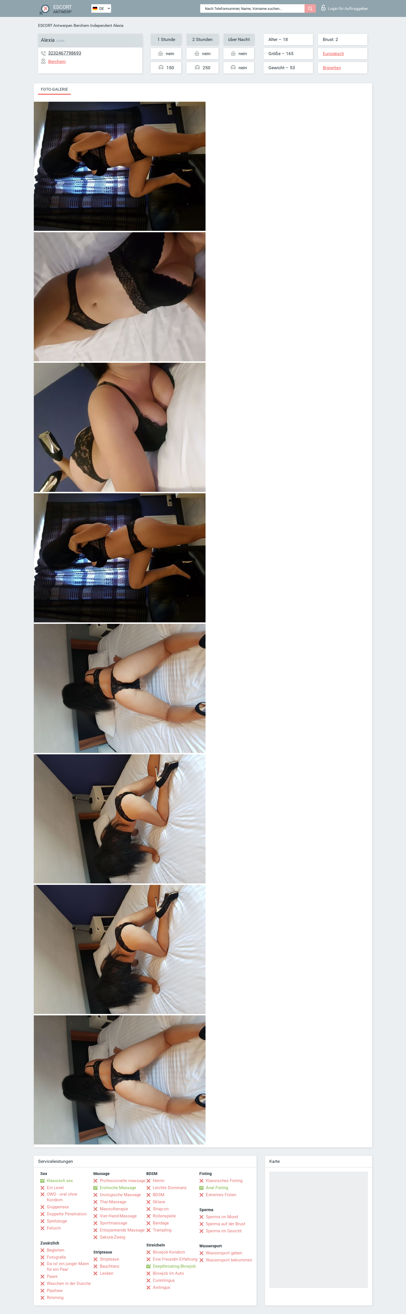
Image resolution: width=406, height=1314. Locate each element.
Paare (52, 1276)
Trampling (162, 1230)
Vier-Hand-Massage (118, 1216)
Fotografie (56, 1257)
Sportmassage (113, 1223)
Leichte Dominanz (170, 1187)
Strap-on (161, 1208)
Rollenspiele (164, 1216)
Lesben (106, 1273)
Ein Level (55, 1187)
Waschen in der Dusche (69, 1283)
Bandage (161, 1223)
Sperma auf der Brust (225, 1223)
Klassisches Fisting (224, 1180)
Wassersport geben (224, 1253)
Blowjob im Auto (168, 1273)
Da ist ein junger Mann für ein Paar (68, 1266)
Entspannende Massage (122, 1230)
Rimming (55, 1297)
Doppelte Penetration (67, 1214)
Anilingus (161, 1287)
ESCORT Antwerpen (55, 25)
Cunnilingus (164, 1280)
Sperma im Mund (222, 1216)
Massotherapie (114, 1208)
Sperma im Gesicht (224, 1230)
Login (344, 8)
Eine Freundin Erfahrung (175, 1259)
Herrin (158, 1180)
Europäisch (333, 53)
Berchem (81, 25)
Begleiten (55, 1250)
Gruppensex (58, 1206)
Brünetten (332, 67)
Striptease (109, 1259)
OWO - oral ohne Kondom (62, 1197)
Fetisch (54, 1228)
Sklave (159, 1201)
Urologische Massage (120, 1194)
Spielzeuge (57, 1221)
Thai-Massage (113, 1201)
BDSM (158, 1194)
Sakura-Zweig (112, 1237)
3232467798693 (64, 53)
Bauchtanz (109, 1266)
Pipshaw (55, 1290)
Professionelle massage (122, 1180)
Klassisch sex (60, 1180)
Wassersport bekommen (229, 1260)
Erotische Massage (118, 1187)
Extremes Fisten (221, 1194)
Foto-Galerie (54, 89)
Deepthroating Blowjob (174, 1266)
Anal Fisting (217, 1187)
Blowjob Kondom (169, 1252)
